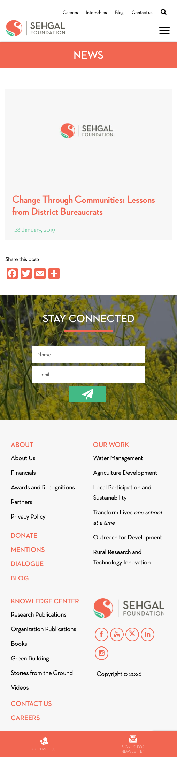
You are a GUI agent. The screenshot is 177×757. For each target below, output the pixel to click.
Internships (96, 12)
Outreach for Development (127, 537)
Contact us (142, 12)
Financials (23, 473)
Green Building (30, 658)
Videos (20, 687)
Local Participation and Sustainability (122, 492)
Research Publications (38, 614)
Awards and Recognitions (43, 487)
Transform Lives (127, 517)
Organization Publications (43, 629)
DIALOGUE (27, 564)
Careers (70, 12)
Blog (119, 12)
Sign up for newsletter (132, 744)
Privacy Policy (28, 516)
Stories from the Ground (42, 673)
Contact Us (31, 704)
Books (19, 644)
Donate (24, 535)
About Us (23, 458)
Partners (21, 502)
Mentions (28, 550)
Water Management (118, 458)
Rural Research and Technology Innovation (122, 557)
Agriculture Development (125, 473)
